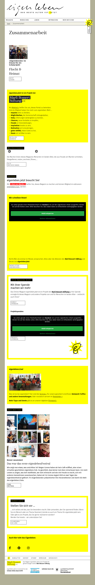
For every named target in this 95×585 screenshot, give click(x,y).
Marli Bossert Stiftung (43, 574)
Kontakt (27, 568)
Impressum (46, 568)
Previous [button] (9, 156)
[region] (47, 157)
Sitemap (36, 568)
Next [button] (36, 156)
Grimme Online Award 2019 (15, 581)
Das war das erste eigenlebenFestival (28, 474)
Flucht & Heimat (16, 71)
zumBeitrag (11, 496)
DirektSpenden (14, 313)
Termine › (43, 405)
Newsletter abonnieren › (15, 277)
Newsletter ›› (57, 407)
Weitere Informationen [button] (47, 229)
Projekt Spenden (14, 349)
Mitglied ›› (15, 108)
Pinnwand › (52, 411)
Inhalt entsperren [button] (47, 224)
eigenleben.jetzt (47, 9)
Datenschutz (57, 568)
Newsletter (17, 568)
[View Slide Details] (12, 157)
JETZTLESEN (12, 79)
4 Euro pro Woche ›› (18, 195)
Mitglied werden (13, 138)
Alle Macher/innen (13, 175)
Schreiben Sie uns (15, 533)
